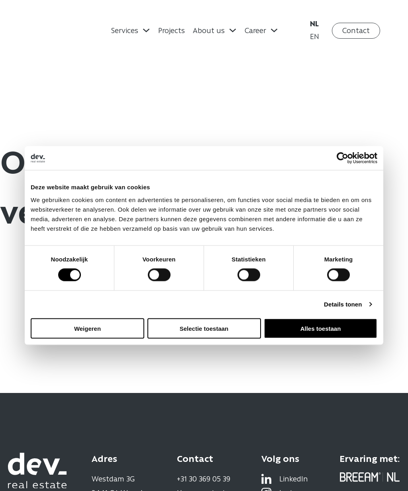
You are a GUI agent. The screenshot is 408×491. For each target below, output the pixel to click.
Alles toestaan (320, 328)
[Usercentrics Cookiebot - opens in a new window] (342, 158)
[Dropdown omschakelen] (146, 30)
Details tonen (343, 304)
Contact (356, 30)
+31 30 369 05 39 (203, 478)
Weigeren (87, 328)
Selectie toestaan (204, 328)
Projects (171, 30)
